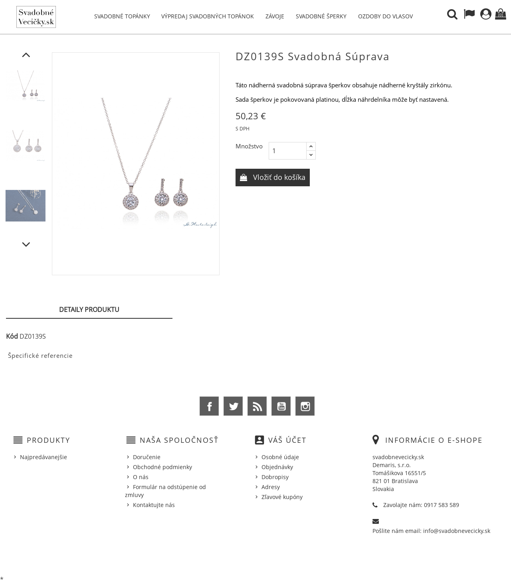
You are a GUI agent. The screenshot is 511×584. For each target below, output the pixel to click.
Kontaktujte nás (154, 505)
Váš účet (287, 440)
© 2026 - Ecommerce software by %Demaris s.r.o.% (255, 557)
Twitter (233, 406)
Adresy (270, 487)
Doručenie (146, 457)
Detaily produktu (89, 309)
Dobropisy (275, 477)
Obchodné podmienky (162, 467)
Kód (12, 336)
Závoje (274, 16)
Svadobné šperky (321, 16)
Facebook (209, 406)
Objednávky (277, 467)
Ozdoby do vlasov (385, 16)
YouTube (281, 406)
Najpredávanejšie (43, 457)
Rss (257, 406)
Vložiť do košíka (278, 177)
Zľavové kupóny (282, 497)
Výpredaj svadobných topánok (207, 16)
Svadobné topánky (122, 16)
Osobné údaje (280, 457)
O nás (141, 477)
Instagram (305, 406)
